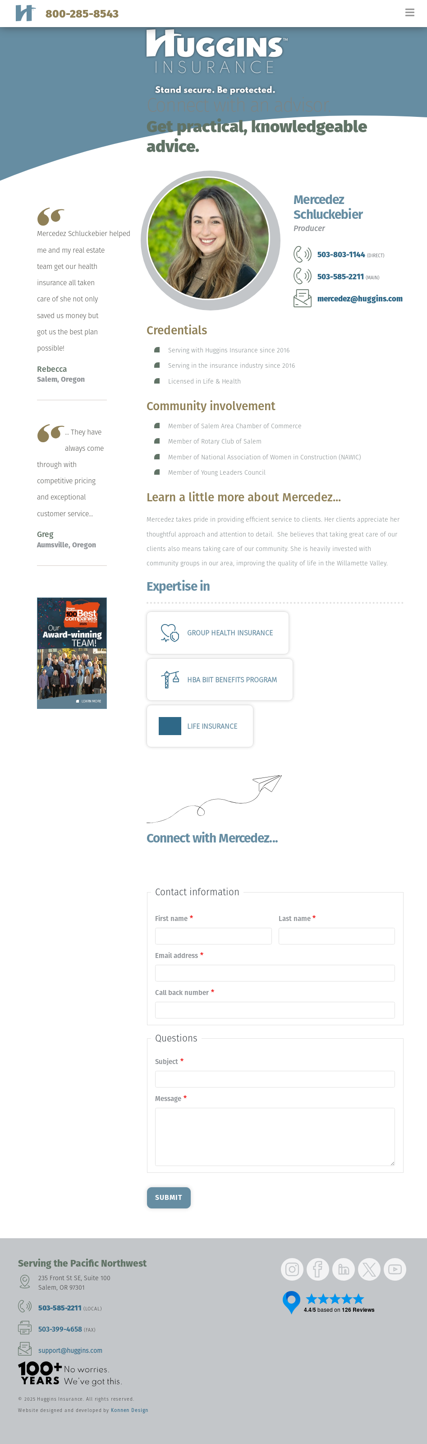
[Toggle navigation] (416, 16)
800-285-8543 (82, 13)
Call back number (182, 993)
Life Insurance (212, 726)
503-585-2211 (60, 1308)
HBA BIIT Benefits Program (232, 680)
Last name (295, 919)
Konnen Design (129, 1410)
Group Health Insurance (230, 633)
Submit (168, 1197)
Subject (166, 1062)
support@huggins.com (70, 1351)
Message (168, 1099)
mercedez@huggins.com (360, 298)
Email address (176, 956)
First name (171, 919)
